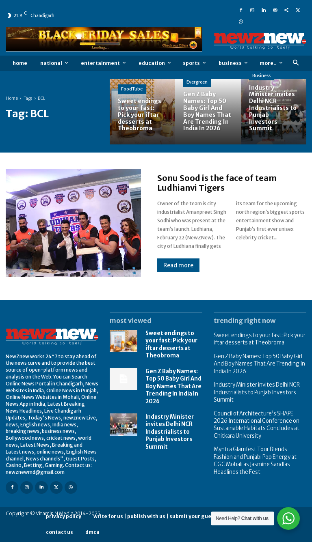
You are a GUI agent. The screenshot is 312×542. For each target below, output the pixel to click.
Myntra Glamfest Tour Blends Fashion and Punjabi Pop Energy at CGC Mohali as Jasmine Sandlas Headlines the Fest (258, 448)
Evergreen (197, 82)
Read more (178, 265)
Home (12, 98)
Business (261, 75)
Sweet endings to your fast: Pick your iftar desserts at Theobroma (170, 343)
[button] (295, 63)
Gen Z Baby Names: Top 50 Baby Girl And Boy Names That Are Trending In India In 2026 (171, 381)
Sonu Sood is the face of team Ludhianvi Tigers (217, 183)
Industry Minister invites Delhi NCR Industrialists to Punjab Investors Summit (168, 424)
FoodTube (132, 89)
